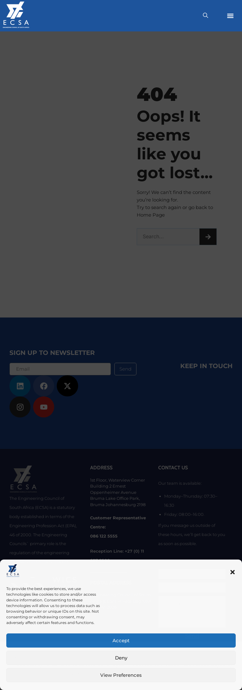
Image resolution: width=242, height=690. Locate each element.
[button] (232, 572)
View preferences (121, 675)
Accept (121, 640)
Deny (121, 658)
